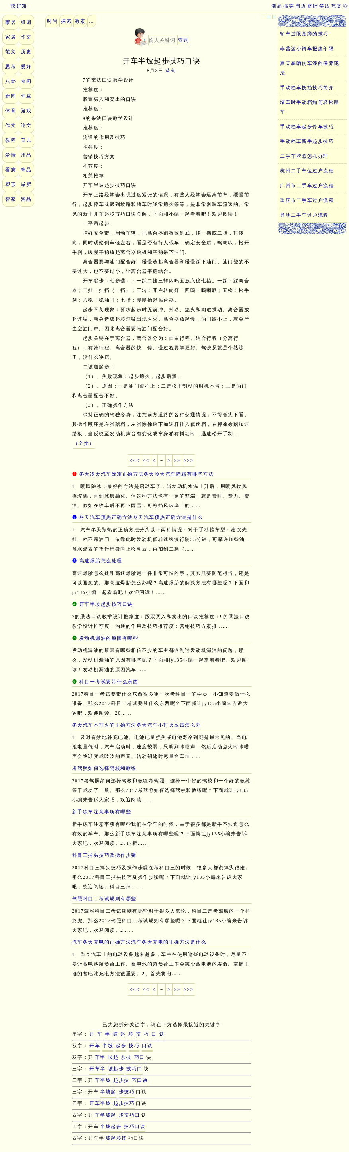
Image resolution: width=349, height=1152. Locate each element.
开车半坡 (100, 1103)
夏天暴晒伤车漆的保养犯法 (309, 68)
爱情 (10, 155)
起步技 (121, 1080)
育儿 (26, 140)
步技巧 (127, 1092)
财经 (312, 6)
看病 (10, 169)
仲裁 (26, 96)
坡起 (113, 1057)
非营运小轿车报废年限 (307, 48)
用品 (26, 155)
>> (177, 460)
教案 (80, 21)
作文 (26, 37)
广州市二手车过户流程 (307, 185)
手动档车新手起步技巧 (307, 141)
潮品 (276, 6)
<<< (134, 460)
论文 (26, 125)
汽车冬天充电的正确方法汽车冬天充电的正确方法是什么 (139, 942)
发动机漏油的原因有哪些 (109, 638)
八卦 (10, 81)
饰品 (26, 169)
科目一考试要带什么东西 (109, 681)
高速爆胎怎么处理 (100, 561)
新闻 (10, 96)
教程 (10, 140)
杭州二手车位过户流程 (307, 171)
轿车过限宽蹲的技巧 (304, 34)
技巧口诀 (134, 1126)
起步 (121, 1045)
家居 (10, 22)
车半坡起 (105, 1115)
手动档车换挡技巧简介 (307, 87)
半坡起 (108, 1092)
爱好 (26, 66)
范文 (336, 6)
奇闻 (26, 81)
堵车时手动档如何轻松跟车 (309, 107)
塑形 (10, 184)
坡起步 (116, 1069)
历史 (26, 52)
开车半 (97, 1069)
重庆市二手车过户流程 (307, 200)
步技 (126, 1057)
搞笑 (288, 6)
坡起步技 (116, 1138)
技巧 (134, 1045)
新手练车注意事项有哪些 (101, 812)
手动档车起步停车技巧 (307, 126)
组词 (26, 22)
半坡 (107, 1045)
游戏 (26, 111)
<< (146, 460)
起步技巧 (124, 1103)
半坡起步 (111, 1126)
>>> (189, 460)
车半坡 (103, 1080)
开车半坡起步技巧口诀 (106, 604)
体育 (10, 111)
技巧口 (134, 1069)
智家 (10, 199)
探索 (66, 21)
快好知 (13, 6)
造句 (170, 70)
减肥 (26, 184)
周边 (300, 6)
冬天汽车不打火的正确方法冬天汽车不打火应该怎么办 (136, 725)
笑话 (324, 6)
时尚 (52, 21)
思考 (10, 66)
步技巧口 (129, 1115)
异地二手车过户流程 (304, 215)
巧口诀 (140, 1080)
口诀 (147, 1045)
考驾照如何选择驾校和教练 (104, 768)
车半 (100, 1057)
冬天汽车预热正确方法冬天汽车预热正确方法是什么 (141, 517)
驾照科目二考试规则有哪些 (104, 898)
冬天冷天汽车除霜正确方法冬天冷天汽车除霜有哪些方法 (146, 474)
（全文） (84, 443)
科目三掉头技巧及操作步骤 (104, 855)
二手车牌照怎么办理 (304, 156)
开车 (94, 1045)
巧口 (139, 1057)
